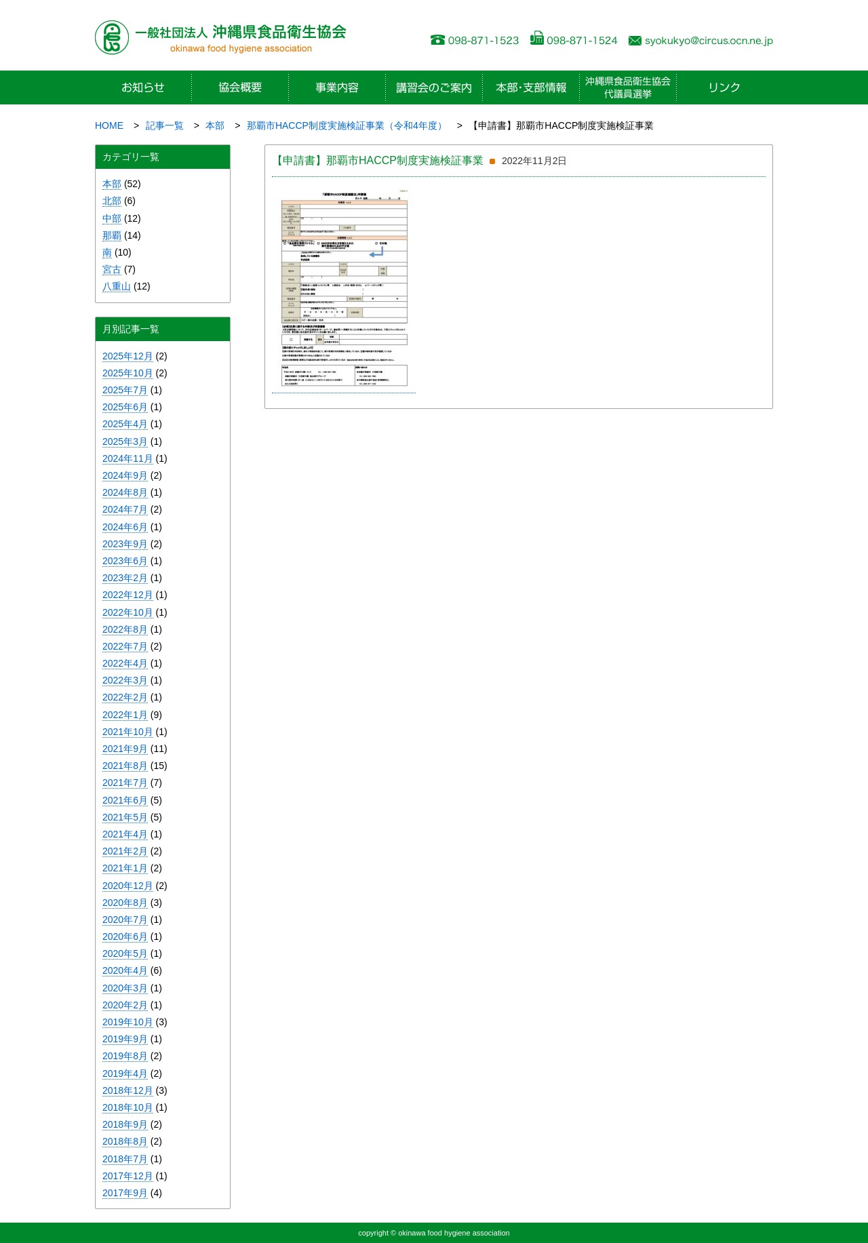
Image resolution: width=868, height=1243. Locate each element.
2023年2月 (125, 577)
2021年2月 (125, 851)
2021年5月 (125, 817)
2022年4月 (125, 663)
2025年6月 (125, 406)
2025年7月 (125, 389)
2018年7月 (125, 1158)
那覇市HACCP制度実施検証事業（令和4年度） (347, 125)
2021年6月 (125, 800)
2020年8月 (125, 902)
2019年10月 (127, 1022)
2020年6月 (125, 936)
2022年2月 (125, 697)
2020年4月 (125, 970)
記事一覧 (165, 125)
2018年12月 (127, 1090)
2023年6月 (125, 560)
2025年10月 (127, 373)
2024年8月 (125, 492)
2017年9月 (125, 1192)
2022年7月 (125, 646)
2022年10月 (127, 612)
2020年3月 (125, 988)
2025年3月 (125, 441)
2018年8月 (125, 1141)
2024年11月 (127, 458)
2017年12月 (127, 1175)
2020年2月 (125, 1005)
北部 (111, 200)
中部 (111, 218)
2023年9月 (125, 543)
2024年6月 (125, 526)
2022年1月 (125, 714)
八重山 (116, 286)
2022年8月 (125, 629)
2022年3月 (125, 680)
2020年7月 (125, 919)
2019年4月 (125, 1073)
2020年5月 (125, 953)
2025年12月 (127, 356)
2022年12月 (127, 594)
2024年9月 (125, 475)
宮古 (111, 269)
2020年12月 (127, 885)
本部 (214, 125)
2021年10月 (127, 731)
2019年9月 (125, 1038)
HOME (109, 125)
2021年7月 (125, 782)
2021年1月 (125, 868)
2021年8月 (125, 765)
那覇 (111, 235)
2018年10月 (127, 1107)
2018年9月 (125, 1124)
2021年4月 (125, 834)
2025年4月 (125, 423)
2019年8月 (125, 1055)
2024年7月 (125, 509)
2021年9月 (125, 748)
